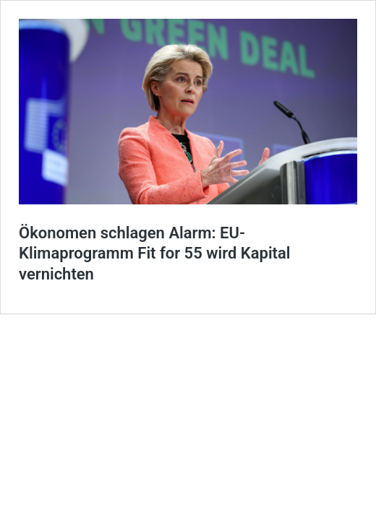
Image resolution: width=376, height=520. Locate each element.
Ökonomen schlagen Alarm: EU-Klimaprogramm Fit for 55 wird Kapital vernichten (155, 253)
